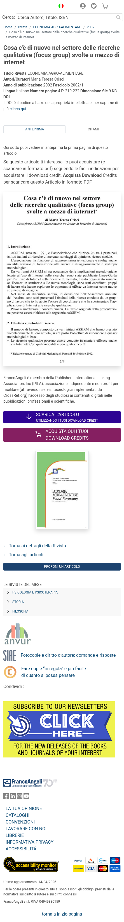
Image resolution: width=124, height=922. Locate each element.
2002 (91, 27)
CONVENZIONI (20, 822)
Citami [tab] (93, 129)
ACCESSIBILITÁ (21, 848)
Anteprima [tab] (34, 129)
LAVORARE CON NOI (26, 828)
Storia (18, 602)
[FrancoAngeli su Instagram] (19, 797)
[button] (59, 7)
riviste (22, 27)
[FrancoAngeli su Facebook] (6, 797)
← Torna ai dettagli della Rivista (34, 545)
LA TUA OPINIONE (24, 808)
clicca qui (18, 109)
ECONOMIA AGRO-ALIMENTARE (57, 27)
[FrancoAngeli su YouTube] (26, 797)
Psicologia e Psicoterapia (35, 592)
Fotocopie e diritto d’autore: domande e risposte (68, 655)
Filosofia (20, 611)
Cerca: (8, 17)
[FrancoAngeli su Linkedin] (13, 797)
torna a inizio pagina (62, 914)
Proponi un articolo (62, 567)
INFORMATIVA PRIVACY (29, 842)
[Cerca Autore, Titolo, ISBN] (65, 17)
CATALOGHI (17, 815)
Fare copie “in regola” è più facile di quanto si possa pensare (53, 672)
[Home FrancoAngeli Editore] (22, 6)
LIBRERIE (15, 835)
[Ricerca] (118, 17)
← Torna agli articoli (23, 554)
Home (7, 27)
